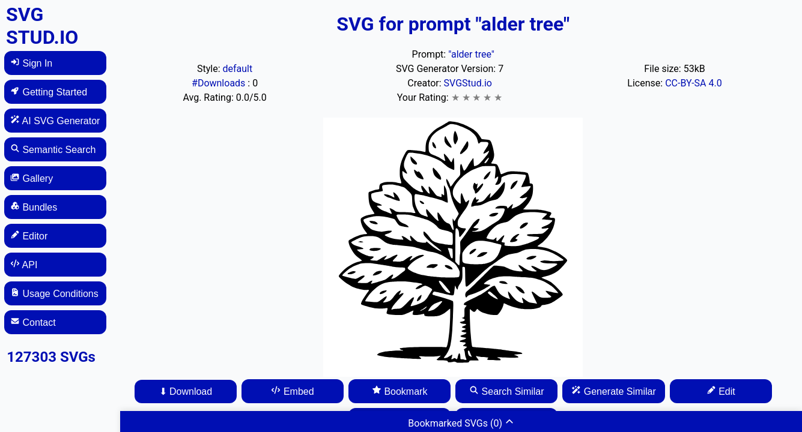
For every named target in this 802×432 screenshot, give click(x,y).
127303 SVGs (51, 357)
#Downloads (220, 83)
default (238, 68)
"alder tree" (471, 54)
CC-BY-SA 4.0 (693, 83)
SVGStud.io (468, 83)
